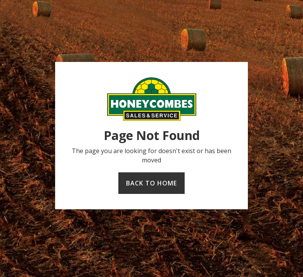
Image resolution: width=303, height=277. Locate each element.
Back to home (151, 183)
